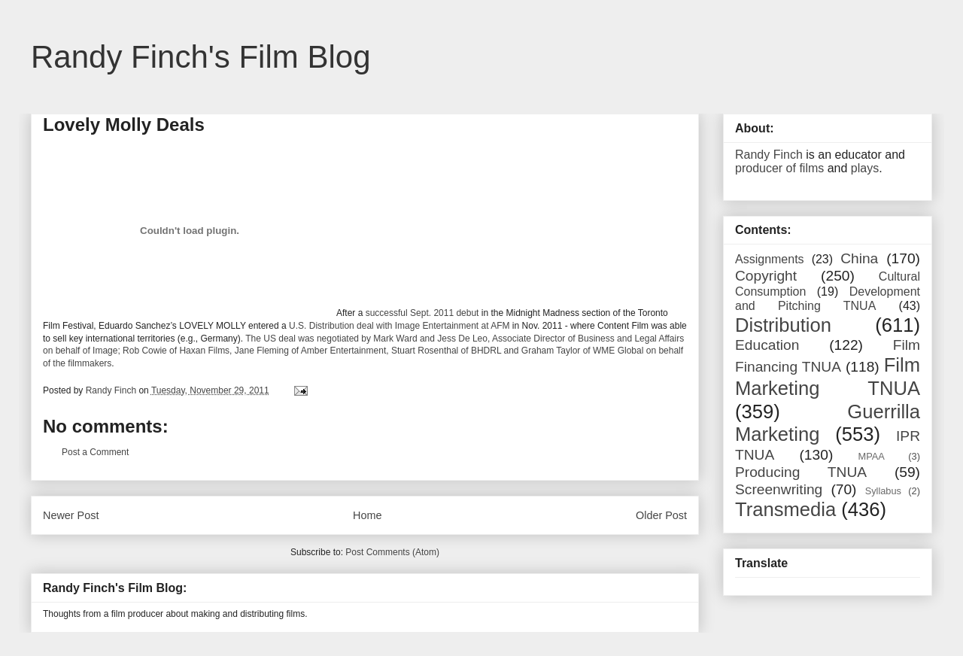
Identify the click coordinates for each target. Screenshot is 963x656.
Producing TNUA (801, 472)
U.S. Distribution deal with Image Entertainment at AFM (399, 325)
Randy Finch (769, 154)
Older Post (661, 515)
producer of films (779, 168)
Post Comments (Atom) (392, 552)
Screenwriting (778, 489)
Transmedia (785, 509)
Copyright (766, 276)
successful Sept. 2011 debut (422, 313)
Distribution (783, 325)
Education (767, 345)
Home (367, 515)
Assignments (769, 259)
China (859, 258)
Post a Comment (95, 452)
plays (865, 168)
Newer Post (71, 515)
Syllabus (883, 491)
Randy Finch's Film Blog (201, 56)
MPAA (871, 456)
